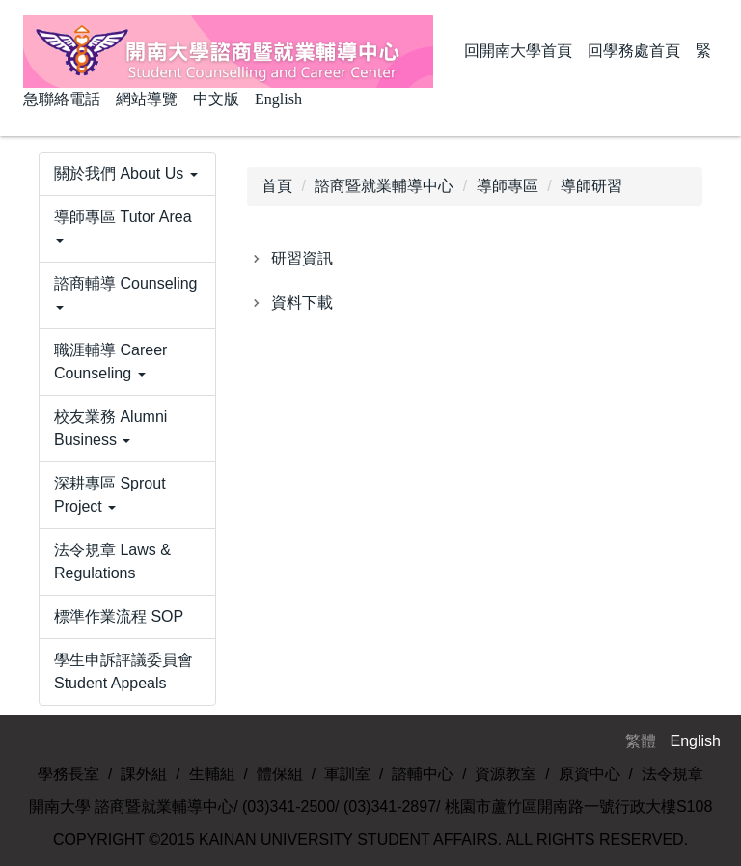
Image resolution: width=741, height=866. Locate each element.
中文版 (216, 99)
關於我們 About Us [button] (126, 173)
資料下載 (302, 302)
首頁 (276, 186)
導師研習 (591, 186)
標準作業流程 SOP (118, 616)
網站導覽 (147, 99)
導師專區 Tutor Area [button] (123, 226)
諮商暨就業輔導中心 (384, 186)
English (278, 99)
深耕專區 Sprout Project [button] (110, 495)
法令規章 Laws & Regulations (112, 561)
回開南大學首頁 (518, 50)
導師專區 (507, 186)
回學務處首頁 (634, 50)
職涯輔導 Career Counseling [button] (110, 361)
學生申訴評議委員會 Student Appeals (123, 671)
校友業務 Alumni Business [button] (110, 428)
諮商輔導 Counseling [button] (126, 292)
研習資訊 (302, 258)
